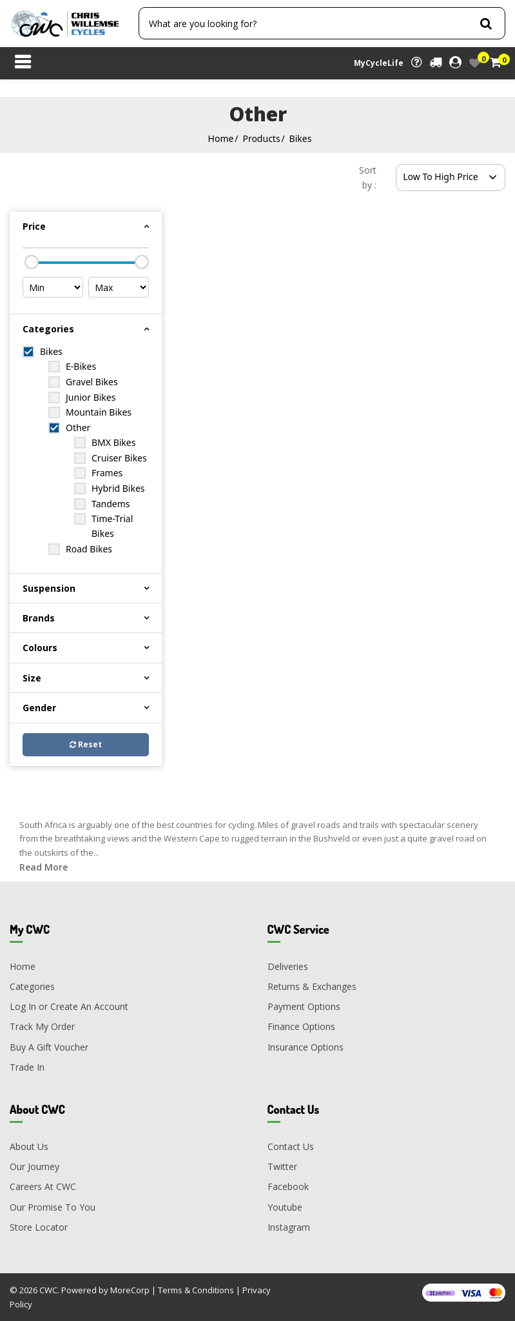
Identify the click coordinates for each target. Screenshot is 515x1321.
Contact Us (290, 1146)
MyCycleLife (378, 62)
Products (261, 138)
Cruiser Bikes (119, 458)
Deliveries (287, 966)
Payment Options (303, 1006)
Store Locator (39, 1227)
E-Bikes (81, 366)
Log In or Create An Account (69, 1006)
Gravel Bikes (92, 382)
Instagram (288, 1227)
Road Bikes (89, 549)
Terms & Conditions (196, 1290)
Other (78, 427)
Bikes (300, 138)
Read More (43, 867)
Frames (107, 473)
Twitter (282, 1166)
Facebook (288, 1186)
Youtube (284, 1207)
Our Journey (34, 1166)
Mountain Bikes (98, 412)
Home (221, 138)
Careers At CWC (43, 1186)
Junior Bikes (90, 397)
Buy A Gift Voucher (49, 1047)
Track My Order (42, 1026)
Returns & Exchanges (311, 986)
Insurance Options (305, 1047)
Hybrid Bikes (118, 488)
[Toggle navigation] (22, 63)
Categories (32, 986)
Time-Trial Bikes (112, 525)
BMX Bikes (113, 442)
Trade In (27, 1067)
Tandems (111, 504)
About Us (29, 1146)
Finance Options (301, 1026)
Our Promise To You (52, 1207)
